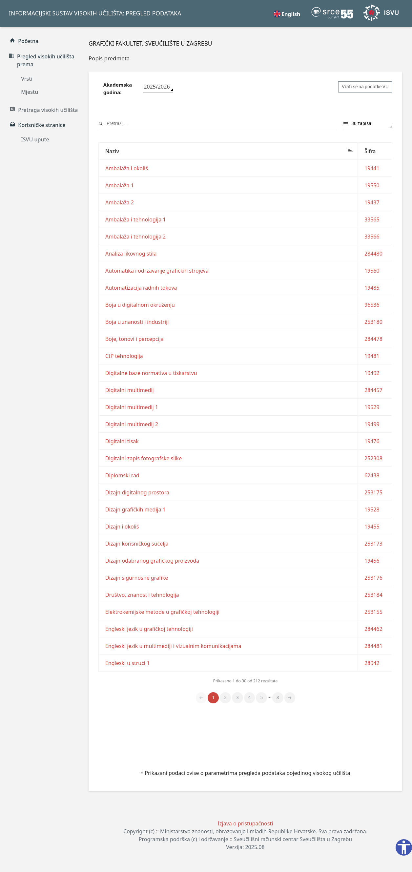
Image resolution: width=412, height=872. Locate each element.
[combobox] (158, 87)
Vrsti (26, 78)
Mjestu (29, 91)
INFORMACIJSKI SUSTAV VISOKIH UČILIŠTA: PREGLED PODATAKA (95, 13)
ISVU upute (35, 139)
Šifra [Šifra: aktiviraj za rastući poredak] (370, 151)
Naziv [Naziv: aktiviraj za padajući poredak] (112, 151)
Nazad (201, 697)
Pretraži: (217, 123)
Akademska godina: (117, 88)
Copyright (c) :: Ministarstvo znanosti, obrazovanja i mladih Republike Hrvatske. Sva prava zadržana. (245, 831)
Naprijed (290, 697)
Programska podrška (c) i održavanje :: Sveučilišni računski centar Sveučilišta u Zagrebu (245, 839)
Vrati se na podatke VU (365, 87)
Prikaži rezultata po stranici (367, 123)
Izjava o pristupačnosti (245, 823)
